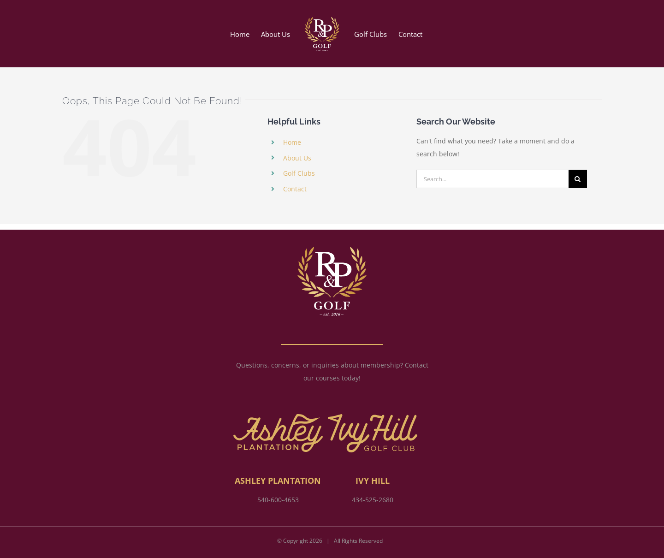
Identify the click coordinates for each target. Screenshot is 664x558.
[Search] (578, 179)
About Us (297, 158)
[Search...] (492, 179)
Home (292, 142)
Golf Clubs (299, 173)
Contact (295, 188)
